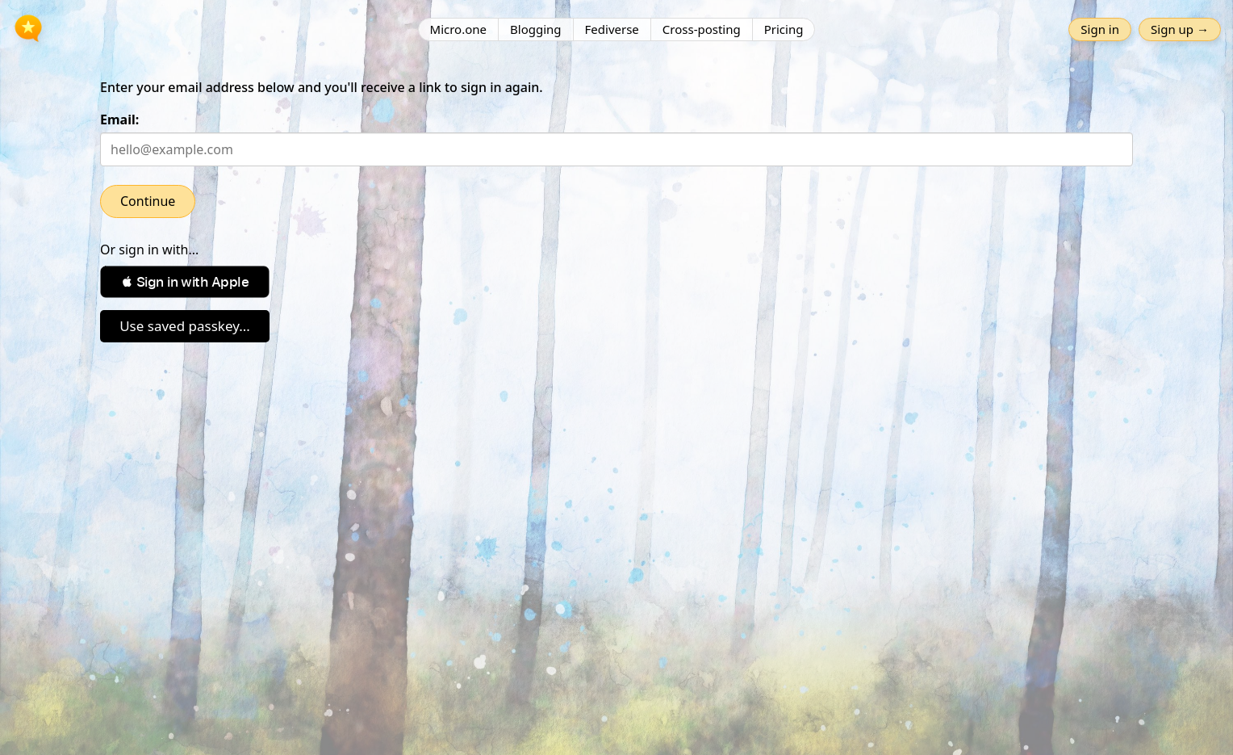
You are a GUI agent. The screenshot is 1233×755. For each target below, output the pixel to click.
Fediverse (612, 29)
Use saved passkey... (184, 326)
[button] (185, 282)
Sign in (1099, 29)
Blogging (536, 29)
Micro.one (458, 29)
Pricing (784, 29)
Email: (119, 119)
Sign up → (1180, 29)
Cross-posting (701, 29)
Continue (147, 201)
